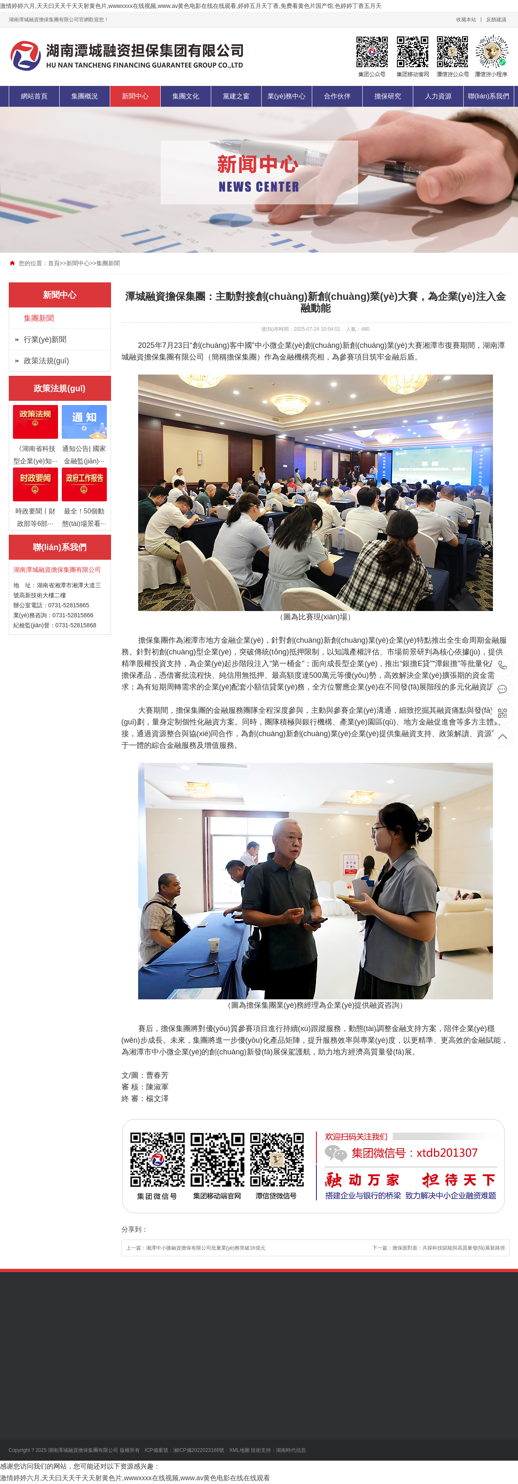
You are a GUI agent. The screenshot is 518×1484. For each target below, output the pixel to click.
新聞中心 (135, 96)
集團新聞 (108, 263)
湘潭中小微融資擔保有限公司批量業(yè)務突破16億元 (205, 1248)
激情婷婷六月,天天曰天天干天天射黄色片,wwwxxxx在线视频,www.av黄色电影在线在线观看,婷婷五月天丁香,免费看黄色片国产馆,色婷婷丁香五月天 (191, 6)
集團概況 (84, 96)
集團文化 (185, 96)
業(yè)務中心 (287, 96)
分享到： (134, 1229)
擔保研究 (387, 96)
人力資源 (438, 96)
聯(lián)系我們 (489, 96)
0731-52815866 (503, 666)
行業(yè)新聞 (45, 339)
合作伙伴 (337, 96)
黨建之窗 (236, 96)
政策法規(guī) (46, 361)
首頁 (54, 263)
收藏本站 (466, 20)
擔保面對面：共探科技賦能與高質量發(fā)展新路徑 (448, 1248)
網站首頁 (34, 96)
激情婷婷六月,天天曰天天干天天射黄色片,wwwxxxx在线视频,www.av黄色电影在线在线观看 (135, 1477)
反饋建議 (496, 20)
